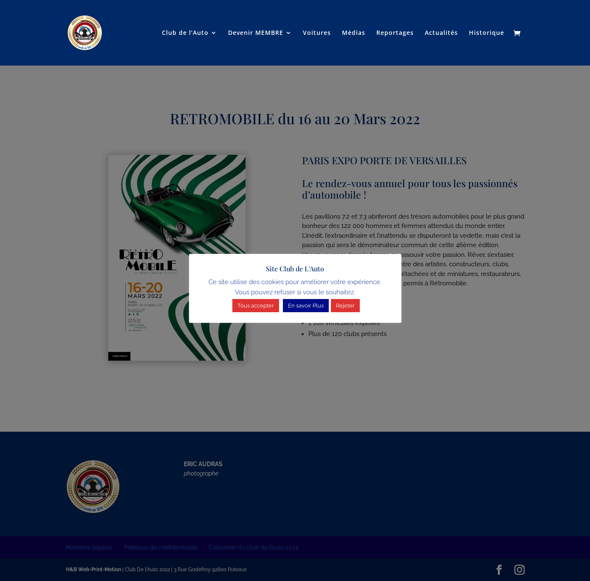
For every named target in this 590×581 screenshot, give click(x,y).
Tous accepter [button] (255, 305)
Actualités (441, 33)
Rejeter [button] (345, 305)
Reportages (395, 33)
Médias (353, 33)
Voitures (317, 33)
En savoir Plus (306, 305)
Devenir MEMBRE (255, 33)
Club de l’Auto (185, 33)
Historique (486, 33)
